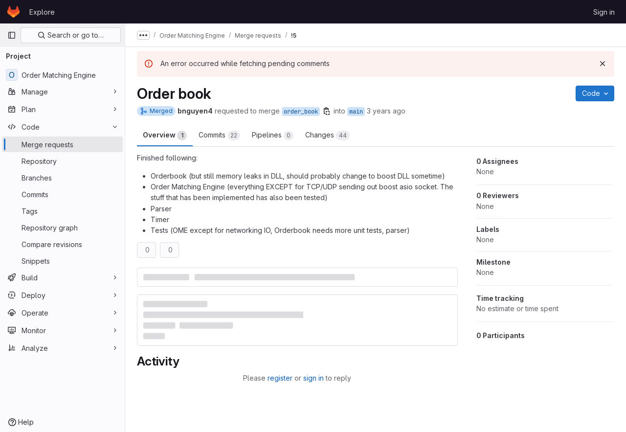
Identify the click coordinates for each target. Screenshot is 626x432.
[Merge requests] (62, 144)
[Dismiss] (602, 63)
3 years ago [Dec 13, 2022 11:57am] (386, 111)
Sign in (604, 12)
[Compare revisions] (62, 244)
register (280, 378)
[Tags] (62, 211)
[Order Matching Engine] (62, 75)
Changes (327, 135)
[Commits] (62, 194)
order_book (301, 111)
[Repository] (62, 161)
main (356, 111)
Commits (219, 135)
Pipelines (272, 135)
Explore (42, 12)
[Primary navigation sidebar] (12, 35)
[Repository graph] (62, 227)
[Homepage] (13, 12)
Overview (165, 135)
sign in (313, 378)
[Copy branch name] (327, 111)
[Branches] (62, 177)
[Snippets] (62, 261)
